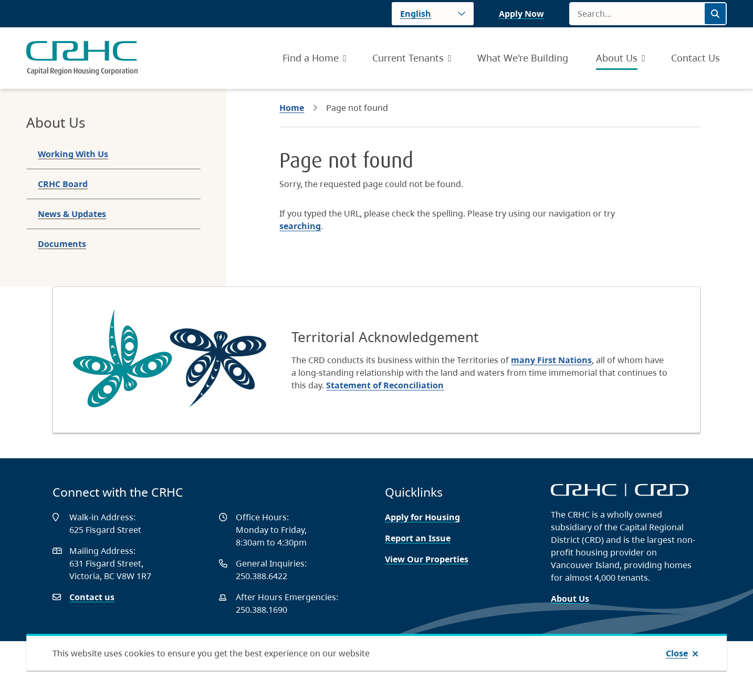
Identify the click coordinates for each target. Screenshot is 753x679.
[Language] (433, 13)
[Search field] (636, 13)
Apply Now (521, 13)
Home (291, 108)
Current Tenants (408, 58)
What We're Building (522, 58)
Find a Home (311, 58)
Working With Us (73, 154)
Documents (62, 244)
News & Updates (72, 214)
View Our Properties (426, 559)
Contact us (91, 597)
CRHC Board (63, 184)
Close (677, 653)
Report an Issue (418, 538)
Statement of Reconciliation (385, 385)
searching (300, 226)
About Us (616, 58)
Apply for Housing (422, 517)
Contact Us (695, 58)
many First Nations (551, 360)
